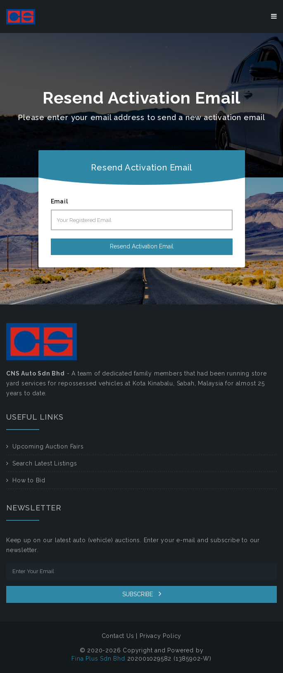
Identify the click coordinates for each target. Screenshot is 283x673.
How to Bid (28, 480)
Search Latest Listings (44, 463)
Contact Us (118, 636)
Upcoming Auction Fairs (48, 446)
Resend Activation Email (142, 246)
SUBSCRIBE (141, 593)
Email (59, 201)
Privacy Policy (160, 636)
